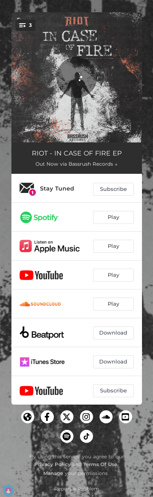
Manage (53, 473)
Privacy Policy (52, 464)
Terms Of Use (100, 464)
